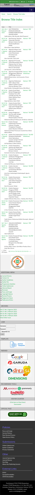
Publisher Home (14, 1)
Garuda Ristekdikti (8, 474)
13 (24, 251)
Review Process (7, 296)
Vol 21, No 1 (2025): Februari (5, 123)
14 (26, 251)
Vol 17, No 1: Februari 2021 (8, 311)
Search (9, 14)
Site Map (5, 462)
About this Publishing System (11, 464)
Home (3, 14)
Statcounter (17, 404)
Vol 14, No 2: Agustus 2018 (4, 92)
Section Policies (7, 433)
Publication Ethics (7, 300)
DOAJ (4, 472)
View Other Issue (5, 317)
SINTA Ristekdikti (7, 476)
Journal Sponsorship (8, 458)
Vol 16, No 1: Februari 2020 (8, 315)
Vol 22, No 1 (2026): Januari (5, 202)
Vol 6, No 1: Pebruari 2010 (5, 30)
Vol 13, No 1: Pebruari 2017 (4, 178)
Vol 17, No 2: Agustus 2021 (8, 309)
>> (30, 251)
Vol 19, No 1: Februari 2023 (4, 73)
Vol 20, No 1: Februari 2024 (4, 62)
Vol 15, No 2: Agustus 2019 (4, 40)
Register (31, 1)
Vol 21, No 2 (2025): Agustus (5, 237)
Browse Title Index (19, 14)
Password (3, 329)
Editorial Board (6, 288)
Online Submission (7, 286)
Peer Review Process (8, 435)
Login (23, 1)
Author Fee (5, 282)
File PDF (31, 60)
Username (3, 326)
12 (22, 251)
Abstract (25, 29)
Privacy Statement (8, 449)
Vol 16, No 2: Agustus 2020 (4, 51)
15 (27, 251)
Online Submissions (8, 445)
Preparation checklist (8, 284)
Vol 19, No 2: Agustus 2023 (4, 136)
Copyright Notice (7, 294)
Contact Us (5, 278)
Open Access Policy (8, 437)
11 (20, 251)
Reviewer (5, 290)
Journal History (7, 276)
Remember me (6, 331)
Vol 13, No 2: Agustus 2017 (4, 104)
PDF (30, 29)
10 (18, 251)
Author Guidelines (7, 280)
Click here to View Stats (17, 402)
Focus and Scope (7, 292)
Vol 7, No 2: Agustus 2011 (5, 224)
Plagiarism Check (7, 298)
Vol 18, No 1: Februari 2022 (4, 147)
